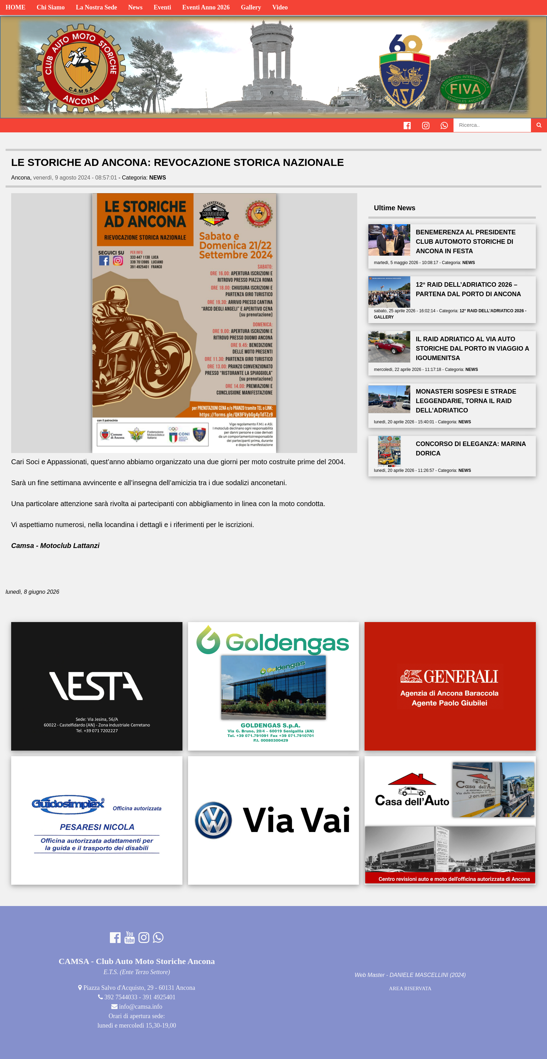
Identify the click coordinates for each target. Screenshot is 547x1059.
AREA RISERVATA (410, 988)
